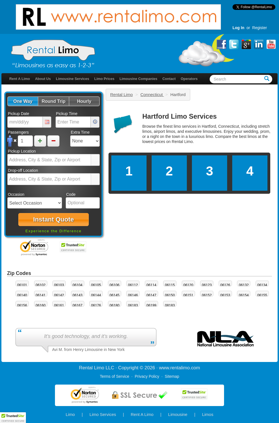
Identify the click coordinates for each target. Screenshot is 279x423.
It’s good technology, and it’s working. (86, 336)
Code (71, 194)
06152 (207, 295)
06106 (114, 285)
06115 (170, 285)
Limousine (177, 414)
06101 (22, 285)
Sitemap (172, 376)
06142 (59, 295)
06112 (133, 285)
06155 (262, 295)
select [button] (95, 160)
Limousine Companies (138, 79)
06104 (78, 285)
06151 (188, 295)
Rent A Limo (19, 79)
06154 (244, 295)
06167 (78, 305)
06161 (59, 305)
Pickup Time (67, 113)
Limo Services (103, 414)
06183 (133, 305)
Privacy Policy (147, 376)
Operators (189, 79)
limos (252, 136)
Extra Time (80, 132)
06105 (96, 285)
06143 (78, 295)
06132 (244, 285)
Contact (169, 79)
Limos (207, 414)
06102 (41, 285)
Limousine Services (72, 79)
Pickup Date (18, 113)
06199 (151, 305)
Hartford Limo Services (179, 116)
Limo (70, 414)
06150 (170, 295)
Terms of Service (114, 376)
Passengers (18, 132)
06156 (22, 305)
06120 (188, 285)
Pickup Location (22, 151)
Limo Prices (104, 79)
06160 (41, 305)
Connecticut (152, 94)
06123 (207, 285)
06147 (151, 295)
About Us (43, 79)
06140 (22, 295)
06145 (114, 295)
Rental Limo (121, 94)
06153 (225, 295)
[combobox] (49, 160)
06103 (59, 285)
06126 (225, 285)
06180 (114, 305)
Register (259, 27)
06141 (41, 295)
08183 (170, 305)
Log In (238, 27)
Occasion (16, 194)
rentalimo (180, 367)
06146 (133, 295)
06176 (96, 305)
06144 (96, 295)
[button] (22, 101)
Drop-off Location (23, 170)
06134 (262, 285)
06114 (151, 285)
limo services (185, 126)
